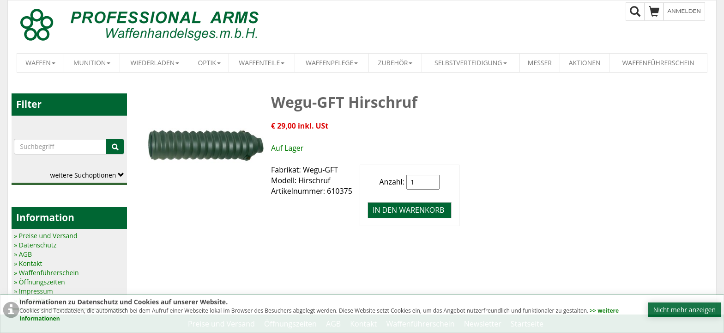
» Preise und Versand (45, 235)
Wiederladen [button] (154, 62)
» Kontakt (28, 263)
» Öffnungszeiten (39, 282)
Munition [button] (91, 62)
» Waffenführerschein (46, 272)
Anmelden (684, 10)
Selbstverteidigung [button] (470, 62)
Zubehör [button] (395, 62)
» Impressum (33, 291)
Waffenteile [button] (261, 62)
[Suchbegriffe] (60, 146)
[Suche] (115, 146)
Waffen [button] (40, 62)
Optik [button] (209, 62)
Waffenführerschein (658, 62)
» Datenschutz (35, 244)
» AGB (23, 254)
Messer (540, 62)
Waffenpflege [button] (332, 62)
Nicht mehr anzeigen (684, 309)
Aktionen (585, 62)
